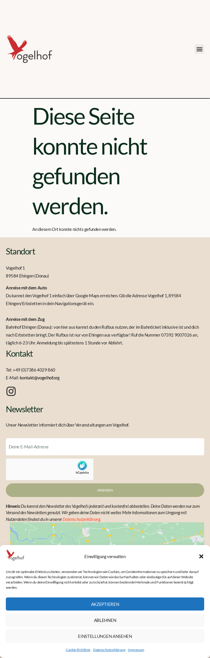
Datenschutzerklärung (109, 650)
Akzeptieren (105, 604)
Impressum (136, 650)
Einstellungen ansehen (105, 636)
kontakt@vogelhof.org (40, 377)
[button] (201, 556)
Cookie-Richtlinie (78, 650)
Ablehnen (105, 620)
